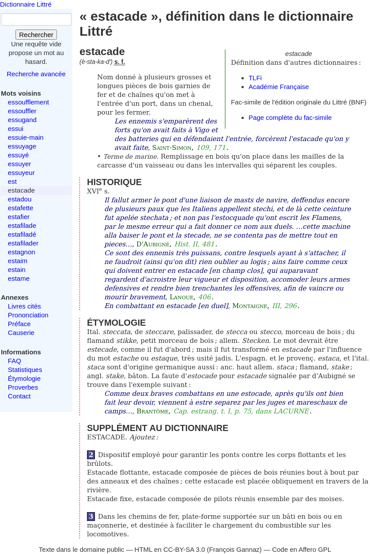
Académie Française (279, 86)
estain (17, 269)
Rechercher (36, 34)
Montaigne (249, 306)
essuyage (22, 146)
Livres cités (24, 306)
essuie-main (26, 137)
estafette (21, 208)
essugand (22, 119)
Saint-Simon (172, 148)
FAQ (14, 360)
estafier (19, 216)
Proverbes (23, 387)
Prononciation (28, 315)
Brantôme (152, 411)
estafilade (22, 225)
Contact (19, 396)
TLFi (255, 78)
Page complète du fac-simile (290, 117)
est (12, 181)
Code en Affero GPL (301, 549)
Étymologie (24, 378)
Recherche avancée (36, 74)
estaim (17, 260)
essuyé (18, 155)
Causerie (21, 332)
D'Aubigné (153, 244)
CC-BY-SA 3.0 (184, 549)
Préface (19, 323)
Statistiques (25, 369)
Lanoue (181, 297)
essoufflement (28, 102)
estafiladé (22, 234)
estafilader (23, 243)
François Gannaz (234, 549)
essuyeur (21, 172)
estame (19, 278)
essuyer (19, 163)
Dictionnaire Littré (26, 4)
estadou (19, 199)
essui (15, 128)
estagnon (21, 252)
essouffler (22, 111)
